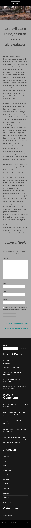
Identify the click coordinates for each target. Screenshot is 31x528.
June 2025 (6, 456)
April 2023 (6, 497)
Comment (6, 258)
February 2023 (7, 502)
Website (5, 299)
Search (5, 345)
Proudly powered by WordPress (10, 523)
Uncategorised (7, 515)
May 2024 (6, 479)
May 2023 (6, 493)
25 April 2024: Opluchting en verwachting (16, 323)
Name (5, 283)
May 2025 (6, 461)
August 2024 (7, 470)
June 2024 (6, 474)
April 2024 (6, 484)
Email (5, 291)
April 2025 (6, 465)
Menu (16, 3)
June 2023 (6, 488)
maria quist (6, 429)
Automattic (15, 525)
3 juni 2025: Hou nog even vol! (12, 367)
